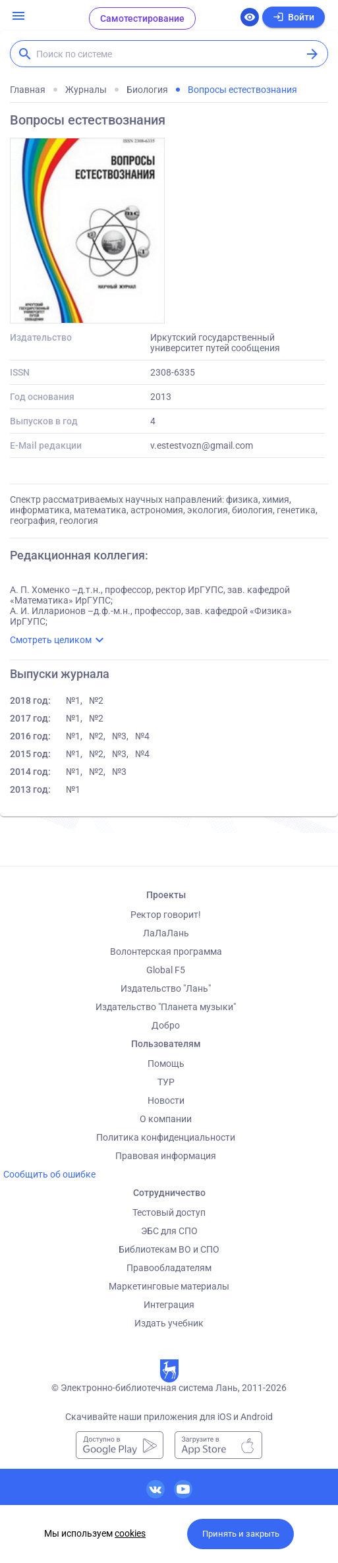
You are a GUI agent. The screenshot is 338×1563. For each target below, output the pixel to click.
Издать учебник (169, 1323)
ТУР (166, 1082)
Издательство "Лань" (166, 988)
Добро (166, 1025)
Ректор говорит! (165, 914)
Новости (166, 1100)
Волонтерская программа (166, 951)
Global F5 (165, 970)
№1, (74, 700)
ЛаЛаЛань (166, 933)
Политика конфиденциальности (165, 1137)
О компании (166, 1119)
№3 (119, 771)
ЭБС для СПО (169, 1231)
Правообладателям (169, 1268)
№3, (120, 736)
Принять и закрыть (240, 1534)
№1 (73, 789)
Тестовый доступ (169, 1212)
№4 (142, 736)
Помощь (166, 1063)
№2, (97, 736)
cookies (130, 1533)
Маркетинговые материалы (169, 1286)
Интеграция (169, 1304)
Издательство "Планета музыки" (166, 1007)
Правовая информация (165, 1156)
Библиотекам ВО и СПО (169, 1249)
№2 (96, 700)
